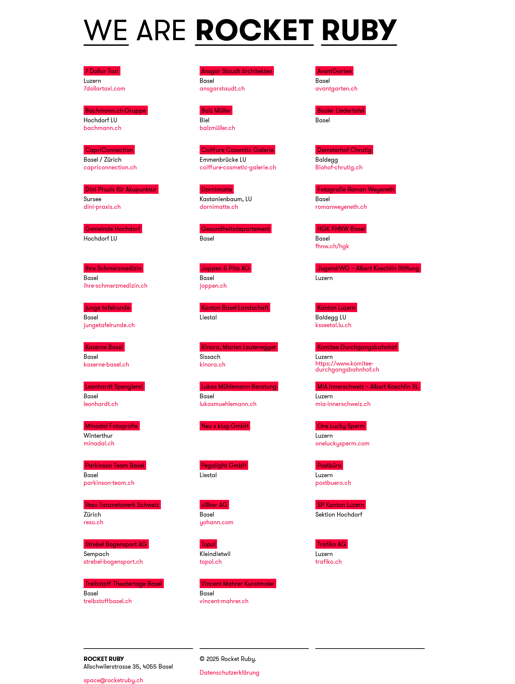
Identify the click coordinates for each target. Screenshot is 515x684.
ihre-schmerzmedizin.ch (115, 286)
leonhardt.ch (101, 404)
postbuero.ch (333, 483)
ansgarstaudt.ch (222, 89)
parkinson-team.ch (109, 483)
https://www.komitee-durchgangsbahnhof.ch (347, 367)
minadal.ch (99, 443)
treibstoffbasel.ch (108, 601)
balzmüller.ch (217, 128)
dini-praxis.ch (102, 207)
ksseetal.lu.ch (333, 325)
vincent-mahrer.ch (224, 601)
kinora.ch (212, 365)
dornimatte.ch (219, 207)
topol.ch (211, 562)
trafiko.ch (328, 562)
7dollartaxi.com (104, 89)
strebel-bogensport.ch (113, 562)
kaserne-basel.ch (106, 365)
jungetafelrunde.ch (109, 325)
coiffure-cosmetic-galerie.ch (238, 167)
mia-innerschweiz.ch (343, 404)
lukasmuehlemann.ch (228, 404)
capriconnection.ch (110, 167)
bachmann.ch (102, 128)
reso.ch (93, 522)
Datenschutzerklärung (230, 672)
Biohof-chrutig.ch (339, 167)
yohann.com (216, 522)
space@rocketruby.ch (113, 680)
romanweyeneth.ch (341, 207)
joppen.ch (213, 286)
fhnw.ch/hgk (332, 246)
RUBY (359, 30)
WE (106, 30)
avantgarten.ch (336, 89)
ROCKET (254, 30)
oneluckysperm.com (342, 443)
